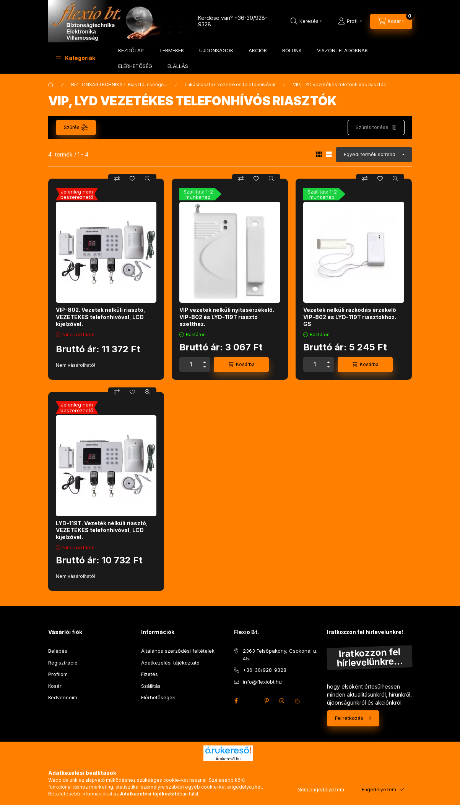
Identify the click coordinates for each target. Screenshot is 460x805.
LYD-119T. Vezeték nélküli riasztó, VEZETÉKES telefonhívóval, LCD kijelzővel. (102, 530)
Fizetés (149, 674)
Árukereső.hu (228, 759)
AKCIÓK (258, 50)
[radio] (329, 154)
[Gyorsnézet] (147, 178)
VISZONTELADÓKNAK (342, 50)
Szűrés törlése (372, 127)
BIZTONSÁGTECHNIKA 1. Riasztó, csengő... (119, 84)
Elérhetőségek (158, 697)
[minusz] (205, 368)
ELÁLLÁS (177, 66)
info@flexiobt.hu (262, 682)
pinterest (267, 700)
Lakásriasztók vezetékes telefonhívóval (230, 84)
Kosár (55, 686)
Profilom (58, 674)
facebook (236, 700)
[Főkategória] (51, 84)
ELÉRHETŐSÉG (135, 66)
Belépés (57, 651)
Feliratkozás (349, 718)
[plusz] (205, 361)
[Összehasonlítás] (117, 178)
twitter (251, 700)
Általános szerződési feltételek (178, 651)
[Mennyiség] (191, 364)
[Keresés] (306, 21)
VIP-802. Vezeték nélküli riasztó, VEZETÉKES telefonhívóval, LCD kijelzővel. (100, 317)
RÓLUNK (292, 50)
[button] (75, 58)
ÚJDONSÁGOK (216, 50)
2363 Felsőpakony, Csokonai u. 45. (280, 654)
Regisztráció (63, 663)
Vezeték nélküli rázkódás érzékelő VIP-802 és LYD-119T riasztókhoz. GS (349, 317)
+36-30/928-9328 (264, 670)
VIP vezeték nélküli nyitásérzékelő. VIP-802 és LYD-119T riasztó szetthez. (226, 317)
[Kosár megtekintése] (391, 21)
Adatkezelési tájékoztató (170, 663)
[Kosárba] (241, 364)
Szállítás (151, 686)
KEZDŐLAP (131, 50)
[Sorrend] (374, 154)
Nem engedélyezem (320, 789)
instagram (282, 700)
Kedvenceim (62, 697)
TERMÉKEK (171, 50)
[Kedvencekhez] (132, 178)
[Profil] (350, 21)
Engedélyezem (379, 789)
